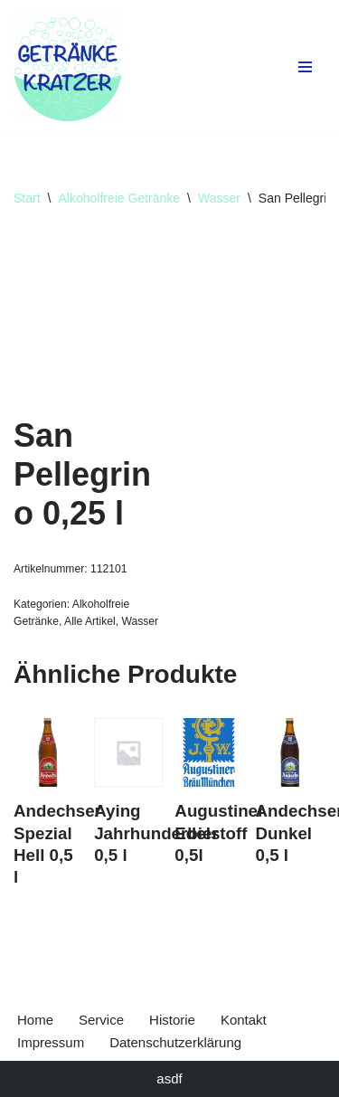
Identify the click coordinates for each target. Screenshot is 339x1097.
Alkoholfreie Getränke (119, 198)
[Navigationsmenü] (305, 66)
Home (35, 1019)
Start (27, 198)
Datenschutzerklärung (175, 1042)
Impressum (50, 1042)
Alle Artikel (90, 621)
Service (101, 1019)
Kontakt (244, 1019)
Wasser (219, 198)
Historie (172, 1019)
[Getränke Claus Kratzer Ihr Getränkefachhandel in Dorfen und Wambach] (68, 67)
